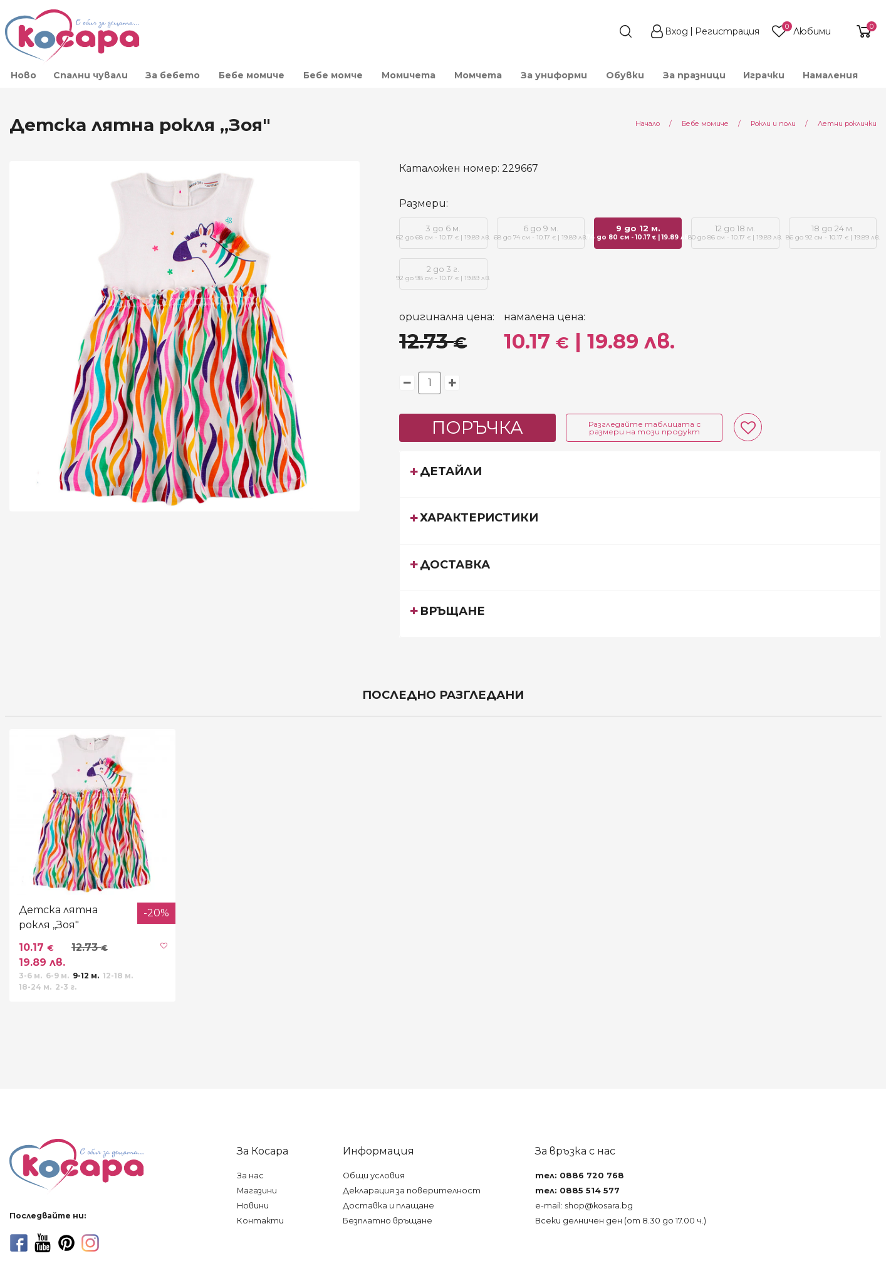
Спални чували (90, 75)
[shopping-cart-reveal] (859, 31)
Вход (676, 31)
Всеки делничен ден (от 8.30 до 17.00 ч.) (620, 1220)
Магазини (257, 1190)
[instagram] (90, 1242)
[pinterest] (66, 1242)
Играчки (763, 75)
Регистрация (727, 31)
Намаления (830, 75)
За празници (694, 75)
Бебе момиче (251, 75)
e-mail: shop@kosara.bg (584, 1205)
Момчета (478, 75)
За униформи (554, 75)
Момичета (408, 75)
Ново (23, 75)
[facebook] (18, 1242)
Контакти (260, 1220)
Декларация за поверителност (412, 1190)
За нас (250, 1175)
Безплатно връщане (387, 1220)
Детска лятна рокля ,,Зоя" (58, 917)
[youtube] (42, 1242)
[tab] (640, 474)
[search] (603, 31)
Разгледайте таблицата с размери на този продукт (644, 427)
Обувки (625, 75)
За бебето (172, 75)
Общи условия (374, 1175)
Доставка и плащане (388, 1205)
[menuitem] (23, 75)
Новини (253, 1205)
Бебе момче (333, 75)
